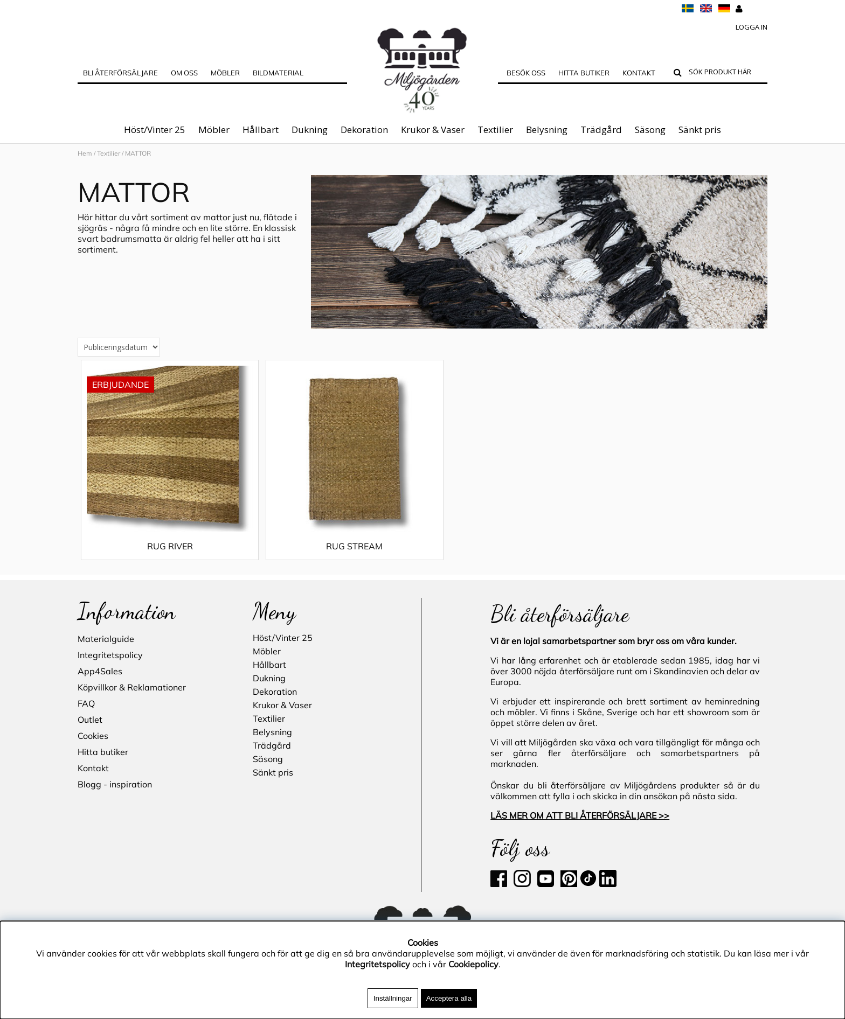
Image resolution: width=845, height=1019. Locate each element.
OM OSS (184, 72)
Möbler (214, 129)
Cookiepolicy (473, 964)
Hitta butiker (583, 72)
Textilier (495, 129)
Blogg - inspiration (115, 784)
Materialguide (106, 638)
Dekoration (364, 129)
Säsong (650, 129)
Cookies (93, 735)
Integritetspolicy (110, 655)
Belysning (546, 129)
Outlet (90, 719)
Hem (85, 153)
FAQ (86, 703)
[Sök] (725, 73)
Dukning (310, 129)
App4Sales (100, 671)
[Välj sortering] (119, 357)
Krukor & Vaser (433, 129)
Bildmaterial (278, 72)
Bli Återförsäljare (120, 72)
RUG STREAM (336, 557)
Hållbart (261, 129)
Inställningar (392, 998)
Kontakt (638, 72)
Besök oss (526, 72)
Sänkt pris (699, 129)
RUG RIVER (163, 557)
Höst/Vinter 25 (154, 129)
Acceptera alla (449, 998)
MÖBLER (225, 72)
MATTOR (138, 153)
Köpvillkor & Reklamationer (132, 687)
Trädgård (601, 129)
